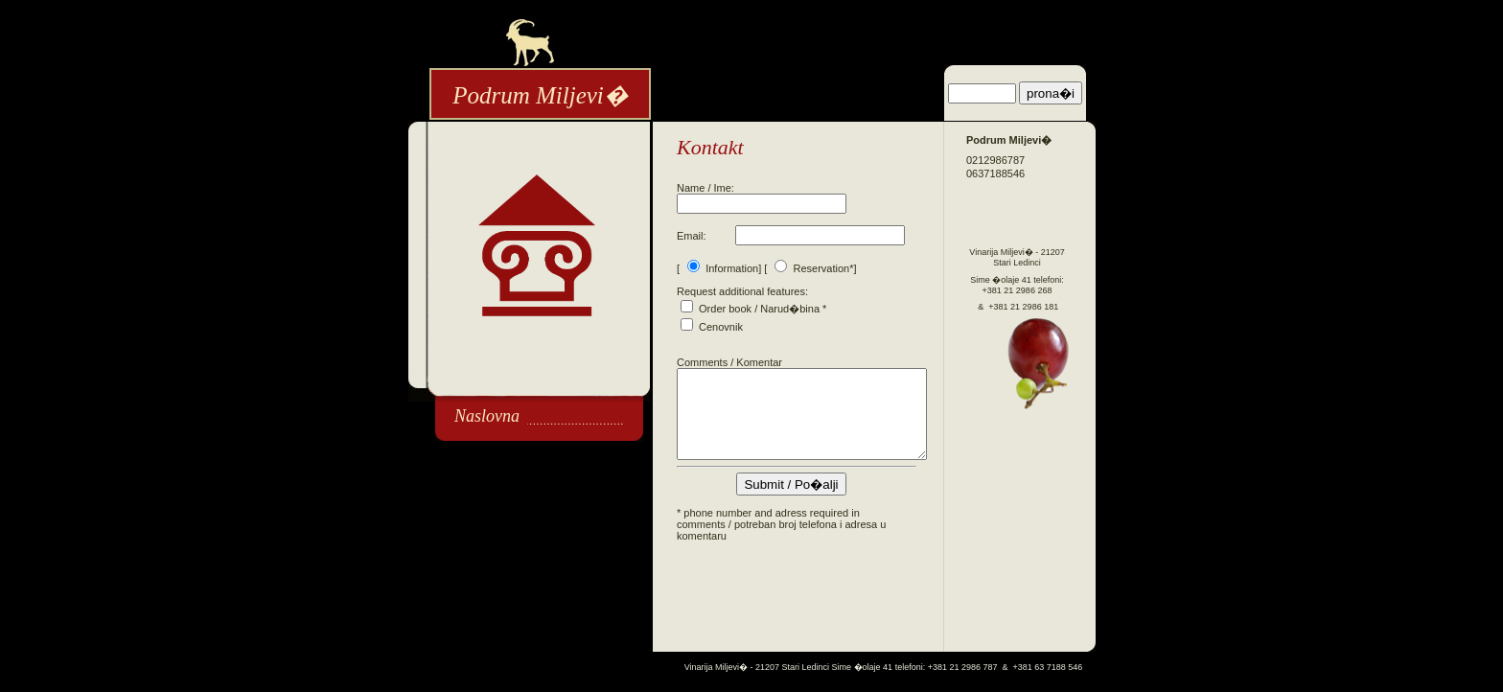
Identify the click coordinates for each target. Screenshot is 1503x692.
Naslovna (487, 416)
